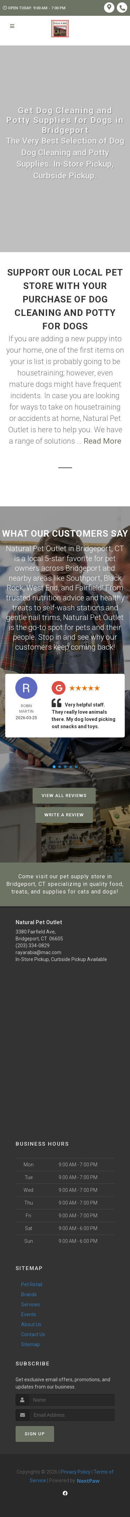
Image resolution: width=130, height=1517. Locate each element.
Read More (102, 441)
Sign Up (35, 1433)
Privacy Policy (75, 1472)
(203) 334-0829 (33, 945)
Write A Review (64, 814)
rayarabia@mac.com (38, 952)
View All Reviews (64, 795)
